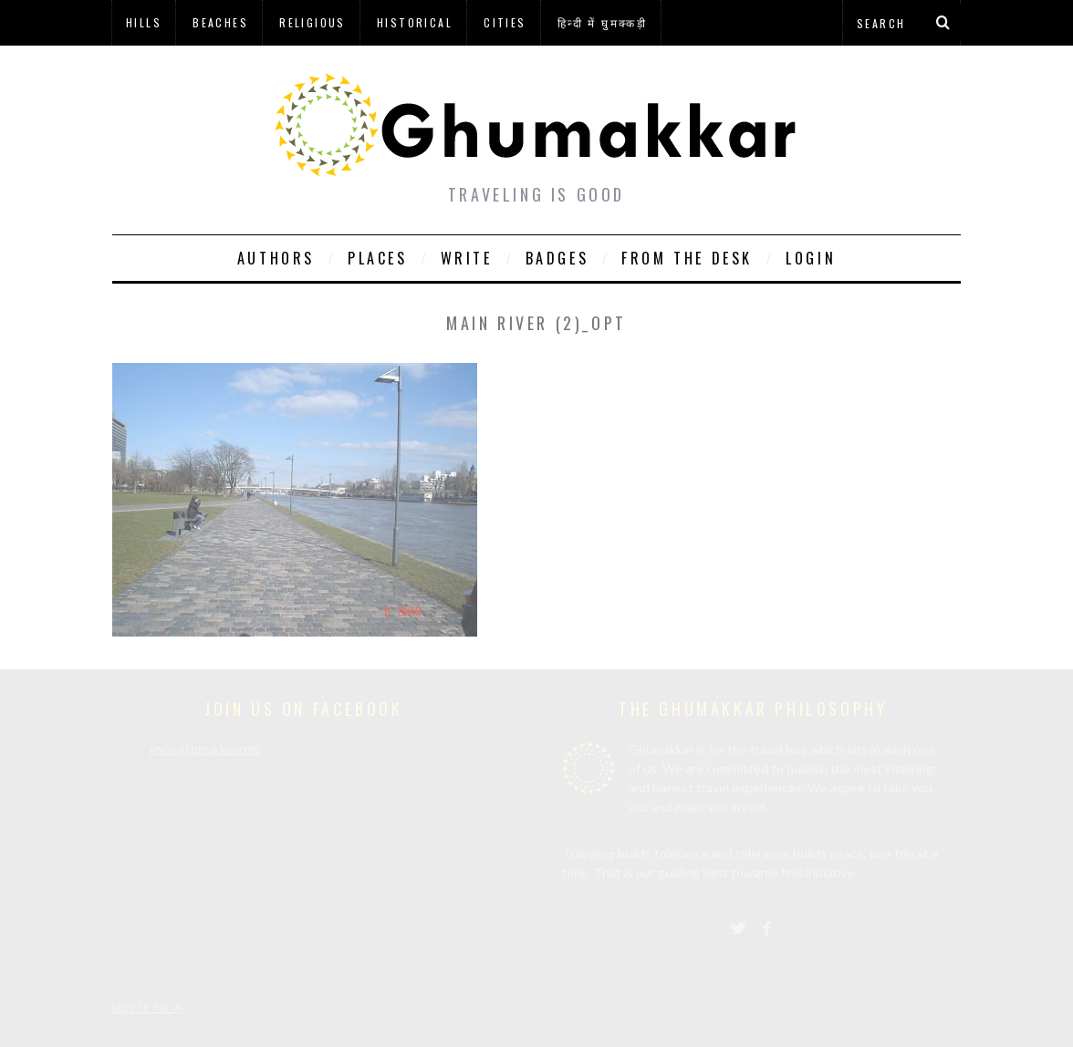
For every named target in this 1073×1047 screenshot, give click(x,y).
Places (378, 258)
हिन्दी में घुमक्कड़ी (602, 22)
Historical (415, 22)
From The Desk (687, 258)
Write (467, 258)
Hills (143, 22)
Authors (276, 258)
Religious (312, 22)
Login (811, 258)
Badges (557, 258)
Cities (505, 22)
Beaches (220, 22)
